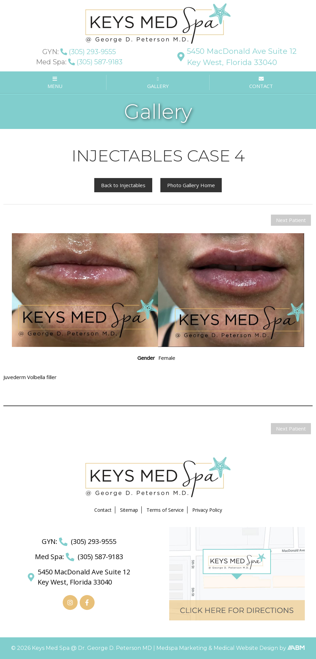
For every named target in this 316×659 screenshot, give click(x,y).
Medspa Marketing (182, 648)
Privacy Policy (207, 510)
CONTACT (261, 83)
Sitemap (129, 510)
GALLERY (158, 83)
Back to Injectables (123, 185)
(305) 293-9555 (79, 52)
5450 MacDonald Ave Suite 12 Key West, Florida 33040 (237, 57)
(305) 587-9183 (79, 62)
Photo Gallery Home (191, 185)
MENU (54, 83)
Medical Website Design (246, 648)
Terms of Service (165, 510)
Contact (103, 510)
